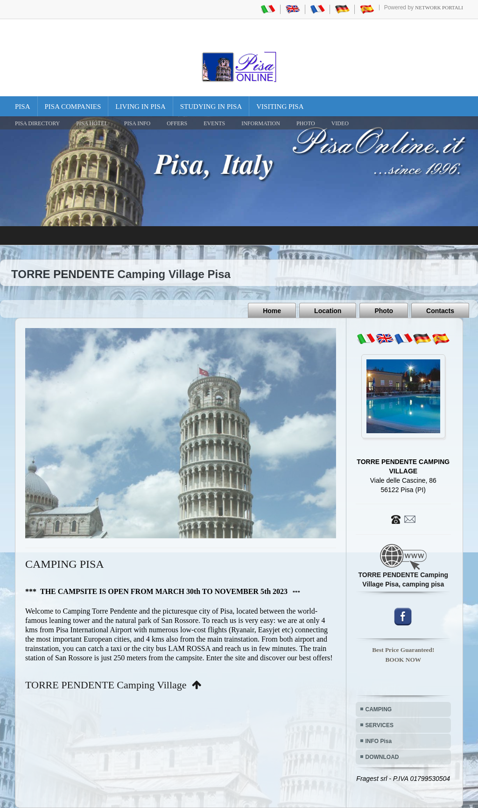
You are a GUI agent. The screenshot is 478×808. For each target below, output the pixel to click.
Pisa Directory (37, 123)
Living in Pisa (140, 106)
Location (327, 311)
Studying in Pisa (211, 106)
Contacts (440, 311)
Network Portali (439, 7)
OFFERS (177, 123)
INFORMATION (260, 123)
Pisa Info (137, 123)
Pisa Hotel (92, 123)
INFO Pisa (379, 741)
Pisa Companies (73, 106)
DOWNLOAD (382, 757)
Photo (383, 311)
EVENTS (214, 123)
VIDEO (340, 123)
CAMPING (379, 709)
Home (272, 311)
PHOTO (305, 123)
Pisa (22, 106)
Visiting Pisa (279, 106)
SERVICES (380, 725)
